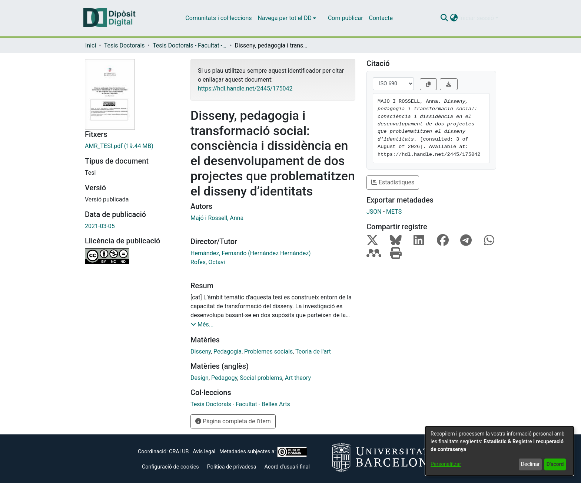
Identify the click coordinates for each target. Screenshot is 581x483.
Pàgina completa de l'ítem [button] (233, 421)
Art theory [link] (298, 377)
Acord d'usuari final (287, 467)
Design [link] (199, 377)
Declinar (530, 464)
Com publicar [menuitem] (345, 18)
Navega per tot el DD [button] (285, 18)
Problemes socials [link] (268, 351)
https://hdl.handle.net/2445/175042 (245, 88)
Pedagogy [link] (224, 377)
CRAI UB (179, 451)
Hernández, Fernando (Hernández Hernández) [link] (250, 253)
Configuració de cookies (170, 467)
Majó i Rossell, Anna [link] (216, 217)
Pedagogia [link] (227, 351)
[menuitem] (287, 18)
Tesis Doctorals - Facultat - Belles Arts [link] (190, 45)
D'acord (555, 464)
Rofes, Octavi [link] (207, 262)
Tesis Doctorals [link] (124, 45)
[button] (444, 18)
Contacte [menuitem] (381, 18)
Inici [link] (90, 45)
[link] (132, 146)
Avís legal (204, 451)
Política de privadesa (231, 467)
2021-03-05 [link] (100, 226)
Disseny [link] (200, 351)
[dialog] (499, 451)
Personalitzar (446, 464)
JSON (374, 211)
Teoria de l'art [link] (313, 351)
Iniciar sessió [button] (477, 18)
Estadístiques (392, 182)
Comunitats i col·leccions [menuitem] (218, 18)
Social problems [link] (261, 377)
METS (394, 211)
